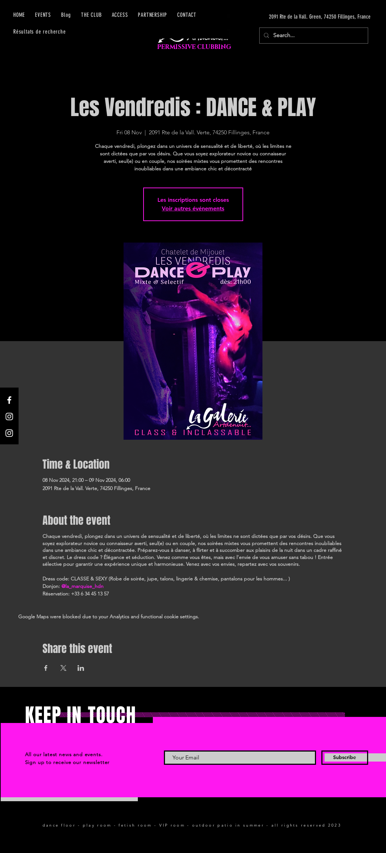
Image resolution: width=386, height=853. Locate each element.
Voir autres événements (193, 208)
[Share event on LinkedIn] (80, 668)
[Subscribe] (344, 757)
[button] (120, 15)
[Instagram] (9, 416)
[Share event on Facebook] (45, 668)
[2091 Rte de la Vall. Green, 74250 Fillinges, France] (303, 17)
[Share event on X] (63, 668)
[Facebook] (9, 400)
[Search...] (313, 35)
